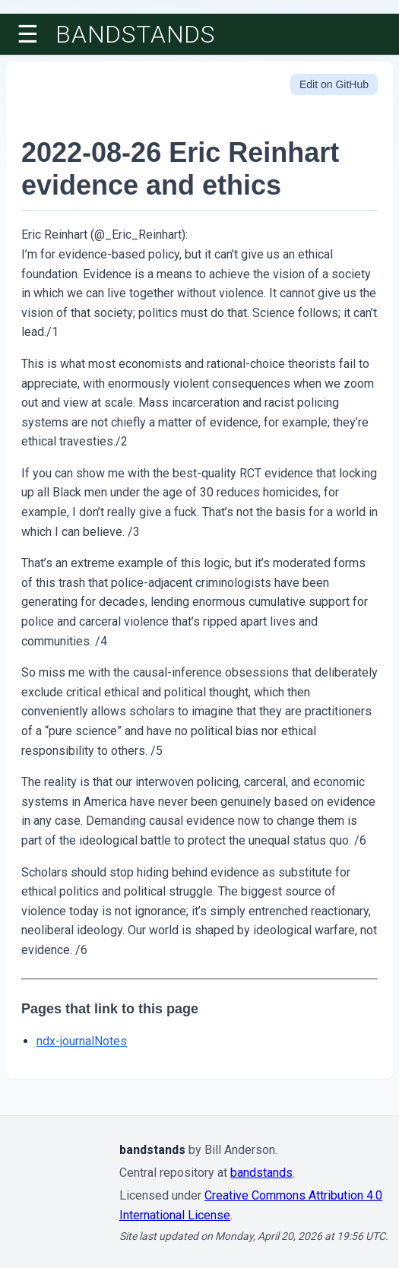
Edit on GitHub (334, 84)
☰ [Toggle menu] (28, 34)
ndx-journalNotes (81, 1041)
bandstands (135, 34)
